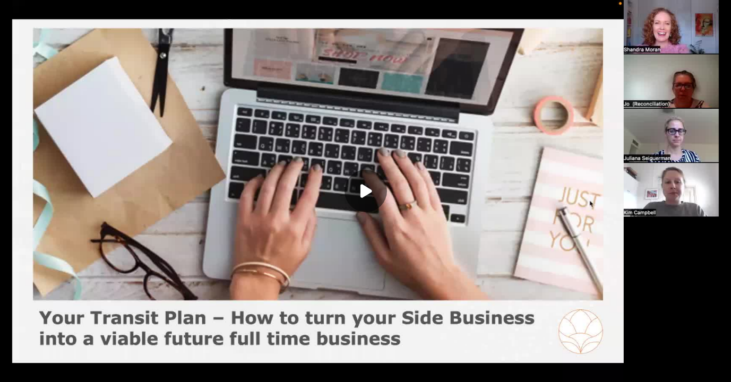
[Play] (366, 191)
